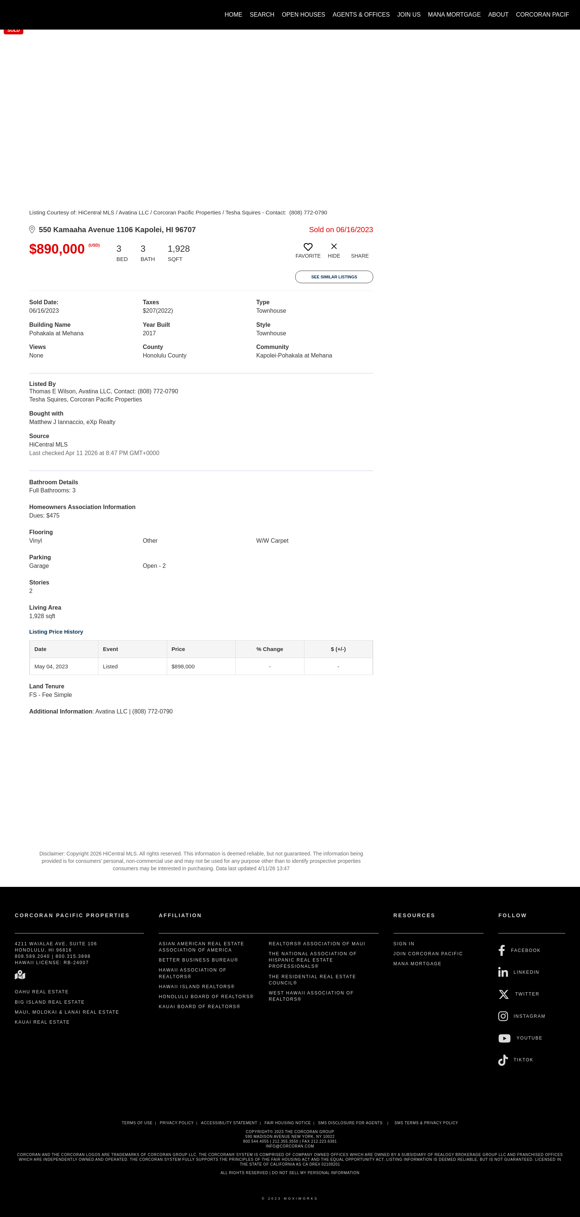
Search (262, 14)
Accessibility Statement (229, 1123)
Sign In (404, 943)
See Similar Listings (334, 277)
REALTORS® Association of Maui (317, 943)
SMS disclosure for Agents (350, 1123)
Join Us (409, 14)
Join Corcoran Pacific (428, 953)
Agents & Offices (361, 14)
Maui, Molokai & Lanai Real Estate (67, 1012)
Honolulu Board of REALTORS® (206, 996)
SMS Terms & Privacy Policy (426, 1123)
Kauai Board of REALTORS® (199, 1006)
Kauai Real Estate (42, 1022)
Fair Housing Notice (287, 1123)
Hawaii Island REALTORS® (197, 986)
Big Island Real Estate (50, 1002)
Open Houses (303, 14)
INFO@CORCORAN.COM (290, 1146)
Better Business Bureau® (198, 960)
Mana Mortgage (454, 14)
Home (233, 14)
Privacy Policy (177, 1123)
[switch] (308, 254)
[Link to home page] (15, 11)
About (498, 14)
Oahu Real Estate (42, 991)
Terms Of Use (137, 1123)
